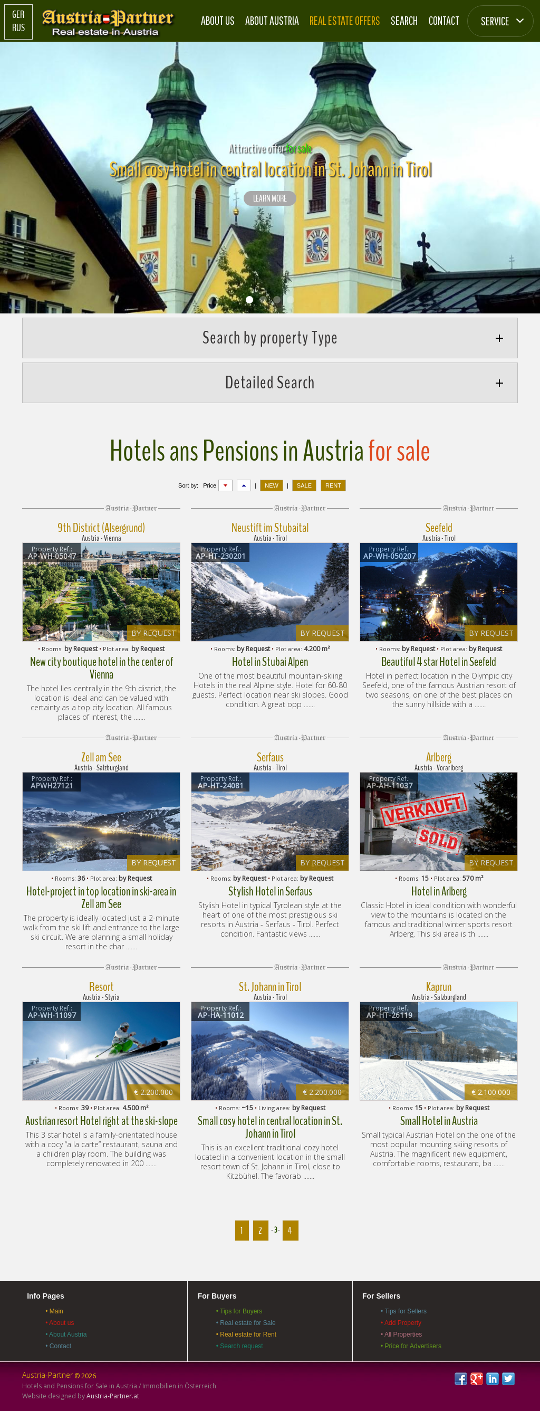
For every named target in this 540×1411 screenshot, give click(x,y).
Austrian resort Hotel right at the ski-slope (101, 1120)
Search (404, 20)
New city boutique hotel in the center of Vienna (101, 668)
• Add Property (401, 1323)
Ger (18, 15)
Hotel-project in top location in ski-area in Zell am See (101, 897)
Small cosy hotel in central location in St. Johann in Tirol (270, 1127)
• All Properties (401, 1334)
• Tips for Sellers (404, 1311)
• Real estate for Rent (246, 1334)
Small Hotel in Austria (439, 1120)
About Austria (272, 20)
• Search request (239, 1346)
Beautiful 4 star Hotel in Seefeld (438, 661)
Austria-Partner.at (112, 1395)
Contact (444, 20)
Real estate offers (345, 20)
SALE (304, 485)
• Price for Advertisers (411, 1346)
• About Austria (65, 1334)
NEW (271, 485)
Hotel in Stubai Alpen (270, 661)
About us (218, 20)
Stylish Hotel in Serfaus (270, 891)
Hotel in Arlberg (439, 891)
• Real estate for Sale (246, 1323)
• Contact (58, 1346)
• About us (59, 1323)
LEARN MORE (270, 199)
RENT (333, 485)
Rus (18, 28)
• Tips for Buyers (239, 1311)
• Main (54, 1311)
